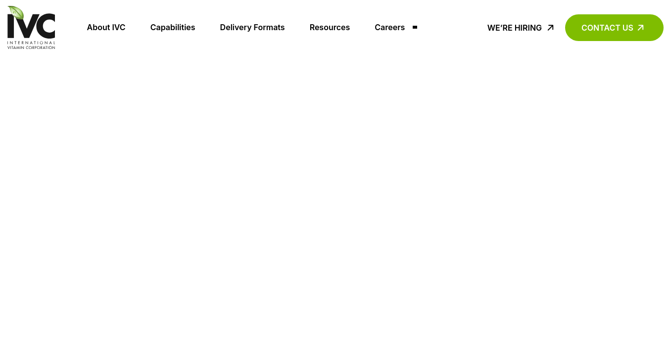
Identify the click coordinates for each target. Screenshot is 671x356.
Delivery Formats (252, 27)
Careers (390, 27)
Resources (330, 27)
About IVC (106, 27)
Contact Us (607, 28)
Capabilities (172, 27)
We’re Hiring (514, 28)
